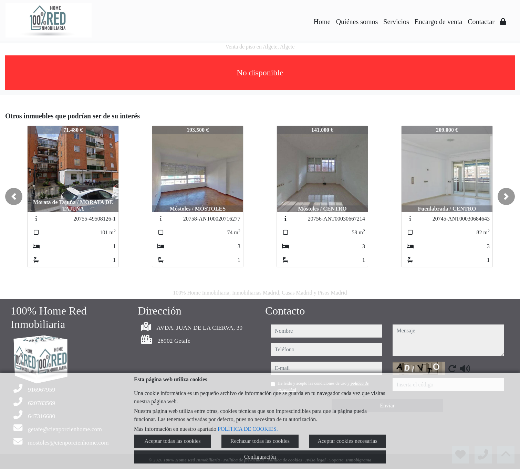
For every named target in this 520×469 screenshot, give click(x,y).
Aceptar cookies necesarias (347, 441)
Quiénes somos (357, 21)
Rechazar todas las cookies (260, 441)
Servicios (396, 21)
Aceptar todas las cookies (172, 441)
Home (322, 21)
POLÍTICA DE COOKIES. (248, 429)
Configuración (260, 457)
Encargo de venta (438, 21)
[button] (13, 196)
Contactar (481, 21)
